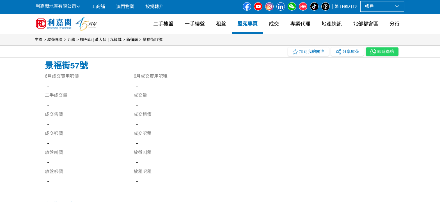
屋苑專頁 (55, 39)
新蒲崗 (132, 39)
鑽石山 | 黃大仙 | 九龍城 (101, 39)
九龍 (71, 39)
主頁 (39, 39)
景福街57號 (153, 39)
